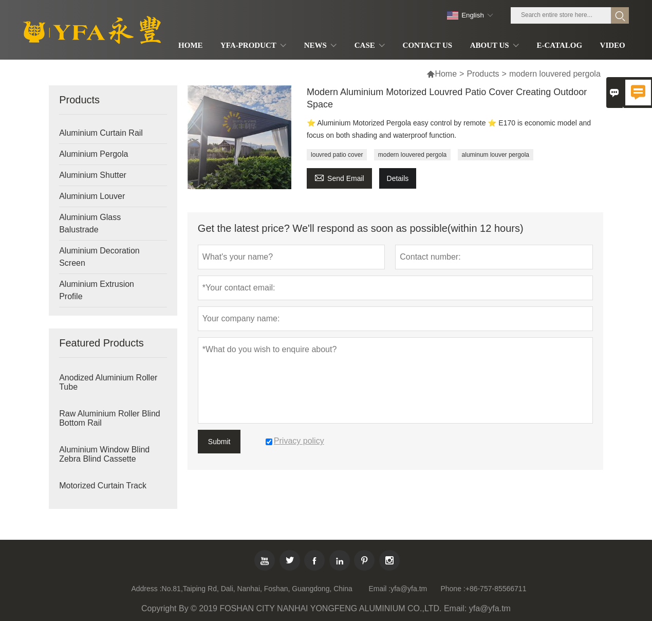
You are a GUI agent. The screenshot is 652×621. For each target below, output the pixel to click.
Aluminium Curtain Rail (101, 133)
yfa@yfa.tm (408, 589)
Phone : (452, 589)
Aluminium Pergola (93, 154)
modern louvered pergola (412, 154)
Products (483, 73)
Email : (379, 589)
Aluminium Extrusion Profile (96, 290)
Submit (219, 441)
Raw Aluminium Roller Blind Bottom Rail (109, 418)
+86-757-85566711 (496, 589)
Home (446, 73)
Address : (146, 589)
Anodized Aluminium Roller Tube (108, 382)
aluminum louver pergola (495, 154)
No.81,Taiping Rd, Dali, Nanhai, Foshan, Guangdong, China (257, 589)
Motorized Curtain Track (102, 485)
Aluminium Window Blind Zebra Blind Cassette (104, 454)
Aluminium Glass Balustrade (90, 223)
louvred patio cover (337, 154)
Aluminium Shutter (92, 175)
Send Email (339, 177)
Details (398, 178)
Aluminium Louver (92, 196)
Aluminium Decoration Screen (99, 256)
